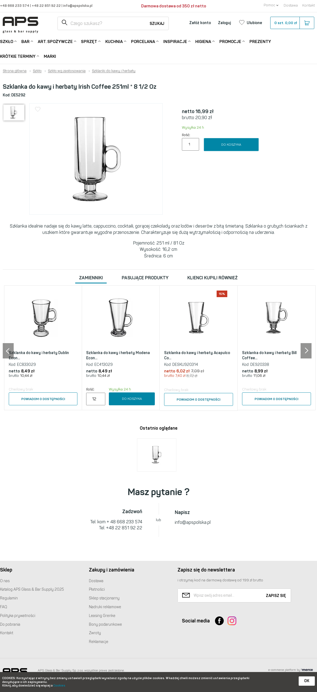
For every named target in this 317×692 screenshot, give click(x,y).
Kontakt (308, 5)
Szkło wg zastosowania (67, 71)
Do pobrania (10, 624)
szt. (292, 23)
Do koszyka (231, 145)
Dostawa (291, 5)
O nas (5, 581)
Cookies (59, 685)
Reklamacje (98, 641)
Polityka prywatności (17, 615)
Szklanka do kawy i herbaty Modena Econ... (118, 356)
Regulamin (9, 598)
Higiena (203, 41)
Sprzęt (89, 41)
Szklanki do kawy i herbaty (113, 71)
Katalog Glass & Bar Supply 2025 (32, 589)
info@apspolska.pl (77, 6)
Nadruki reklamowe (105, 607)
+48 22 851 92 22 (47, 6)
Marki (50, 56)
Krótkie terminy (18, 56)
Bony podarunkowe (105, 624)
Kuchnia (114, 41)
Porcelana (143, 41)
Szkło (6, 41)
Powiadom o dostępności (43, 399)
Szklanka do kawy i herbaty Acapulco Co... (197, 356)
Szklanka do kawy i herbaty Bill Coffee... (269, 356)
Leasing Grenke (102, 615)
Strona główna (15, 71)
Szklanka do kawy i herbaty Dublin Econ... (39, 356)
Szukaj (157, 23)
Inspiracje (175, 41)
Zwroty (95, 633)
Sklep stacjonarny (104, 598)
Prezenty (260, 41)
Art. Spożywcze (55, 41)
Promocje (230, 41)
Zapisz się (276, 595)
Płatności (97, 589)
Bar (25, 41)
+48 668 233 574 (15, 6)
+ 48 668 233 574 (124, 521)
